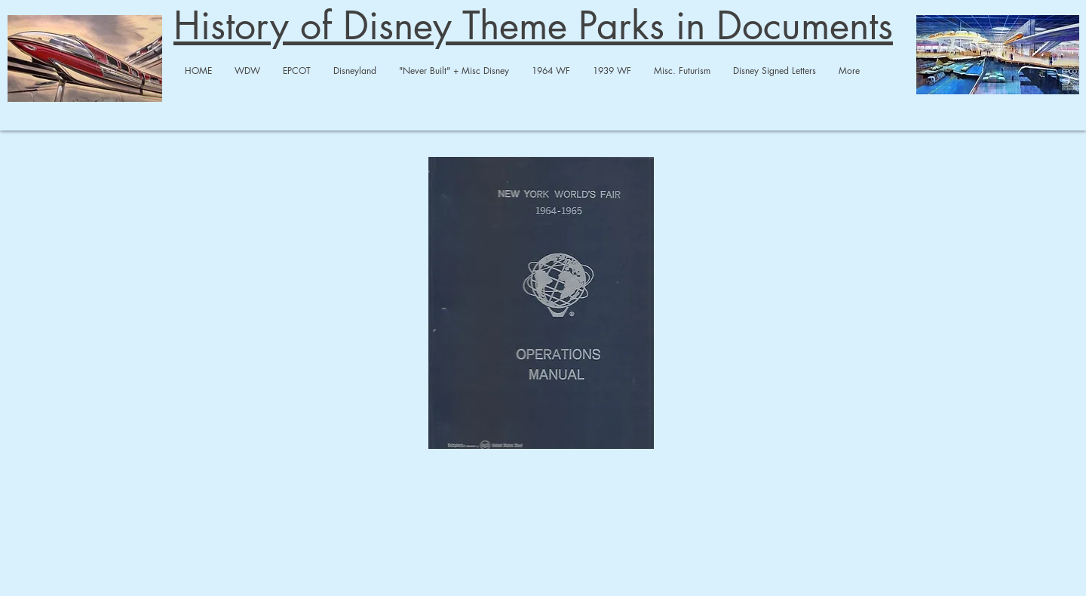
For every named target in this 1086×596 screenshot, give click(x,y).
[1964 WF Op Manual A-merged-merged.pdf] (541, 305)
